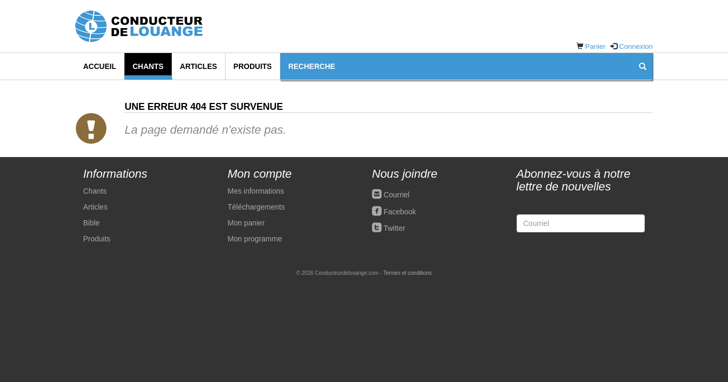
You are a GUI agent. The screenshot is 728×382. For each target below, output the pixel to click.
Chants (147, 66)
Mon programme (255, 239)
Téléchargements (256, 207)
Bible (91, 223)
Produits (253, 66)
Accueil (99, 66)
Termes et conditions (407, 273)
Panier (595, 46)
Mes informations (256, 191)
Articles (198, 66)
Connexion (636, 46)
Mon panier (246, 223)
